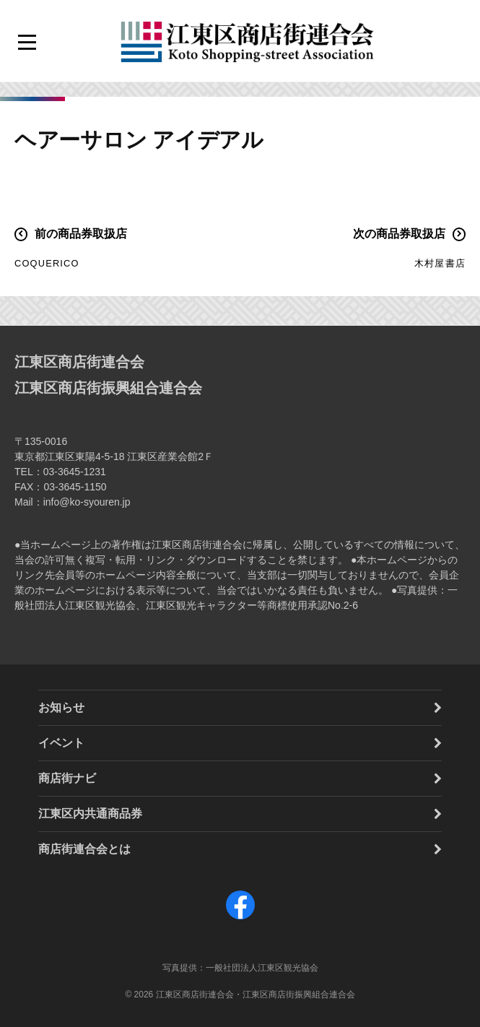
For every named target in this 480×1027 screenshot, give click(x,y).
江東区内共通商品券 (90, 813)
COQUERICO (46, 263)
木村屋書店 (440, 263)
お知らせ (61, 707)
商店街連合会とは (84, 849)
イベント (61, 743)
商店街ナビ (67, 778)
